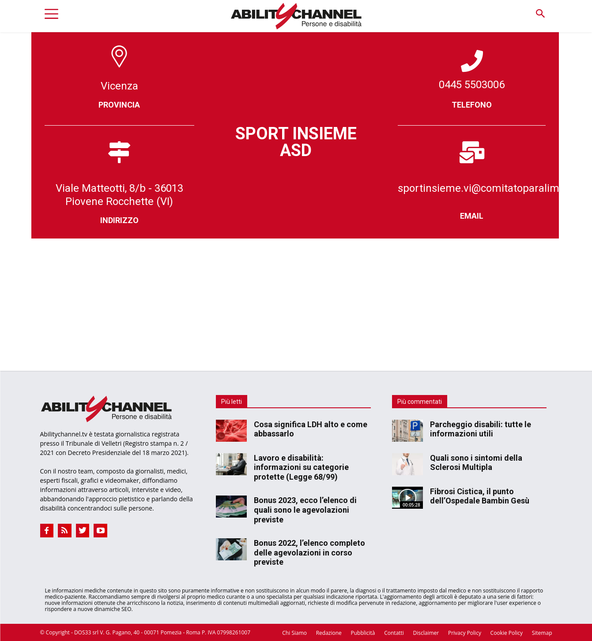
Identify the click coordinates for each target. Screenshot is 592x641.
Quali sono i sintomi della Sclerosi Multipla (476, 462)
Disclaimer (426, 633)
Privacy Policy (464, 633)
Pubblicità (363, 633)
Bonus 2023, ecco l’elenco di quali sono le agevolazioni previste (305, 510)
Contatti (394, 633)
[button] (540, 14)
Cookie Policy (506, 633)
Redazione (329, 633)
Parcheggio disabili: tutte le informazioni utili (480, 429)
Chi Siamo (294, 633)
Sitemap (542, 633)
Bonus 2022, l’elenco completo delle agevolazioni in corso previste (309, 552)
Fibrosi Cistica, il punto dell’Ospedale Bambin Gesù (479, 496)
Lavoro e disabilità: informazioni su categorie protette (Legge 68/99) (301, 467)
